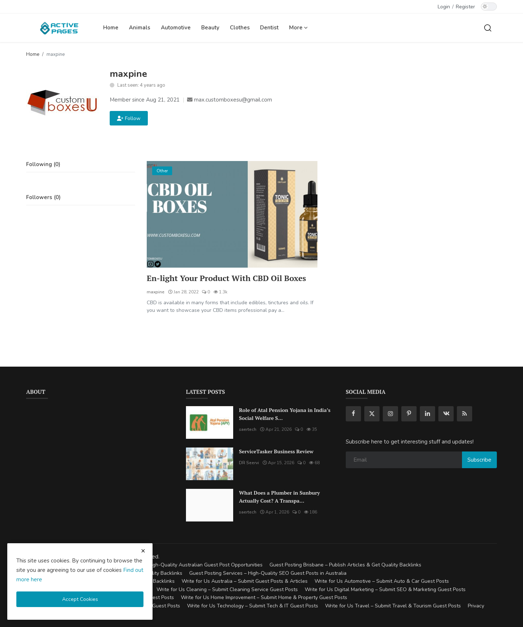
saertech (247, 429)
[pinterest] (409, 413)
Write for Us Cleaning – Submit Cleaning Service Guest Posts (227, 589)
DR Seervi (249, 463)
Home (110, 27)
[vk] (446, 413)
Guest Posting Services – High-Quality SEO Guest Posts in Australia (267, 573)
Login (444, 6)
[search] (488, 27)
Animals (139, 27)
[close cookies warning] (143, 551)
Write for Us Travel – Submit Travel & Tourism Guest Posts (393, 605)
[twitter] (372, 413)
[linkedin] (427, 413)
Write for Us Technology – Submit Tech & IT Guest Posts (252, 605)
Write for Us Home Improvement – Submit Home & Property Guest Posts (264, 597)
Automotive (176, 27)
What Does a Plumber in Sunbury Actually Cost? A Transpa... (279, 496)
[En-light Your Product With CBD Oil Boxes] (232, 214)
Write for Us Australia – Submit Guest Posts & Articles (245, 581)
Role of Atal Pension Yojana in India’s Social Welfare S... (285, 414)
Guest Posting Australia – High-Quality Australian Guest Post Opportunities (175, 565)
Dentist (269, 27)
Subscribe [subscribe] (479, 459)
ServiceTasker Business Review (276, 451)
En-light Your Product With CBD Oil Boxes (227, 278)
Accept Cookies (80, 599)
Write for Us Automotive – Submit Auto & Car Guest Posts (382, 581)
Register (465, 6)
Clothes (240, 27)
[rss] (464, 413)
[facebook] (353, 413)
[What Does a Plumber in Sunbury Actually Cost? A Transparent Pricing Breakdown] (209, 505)
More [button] (298, 27)
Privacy (476, 605)
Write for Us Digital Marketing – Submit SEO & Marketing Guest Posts (385, 589)
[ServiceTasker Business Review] (209, 463)
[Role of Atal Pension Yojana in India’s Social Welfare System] (209, 422)
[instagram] (390, 413)
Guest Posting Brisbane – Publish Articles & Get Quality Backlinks (345, 565)
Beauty (210, 27)
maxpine (156, 292)
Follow (129, 118)
